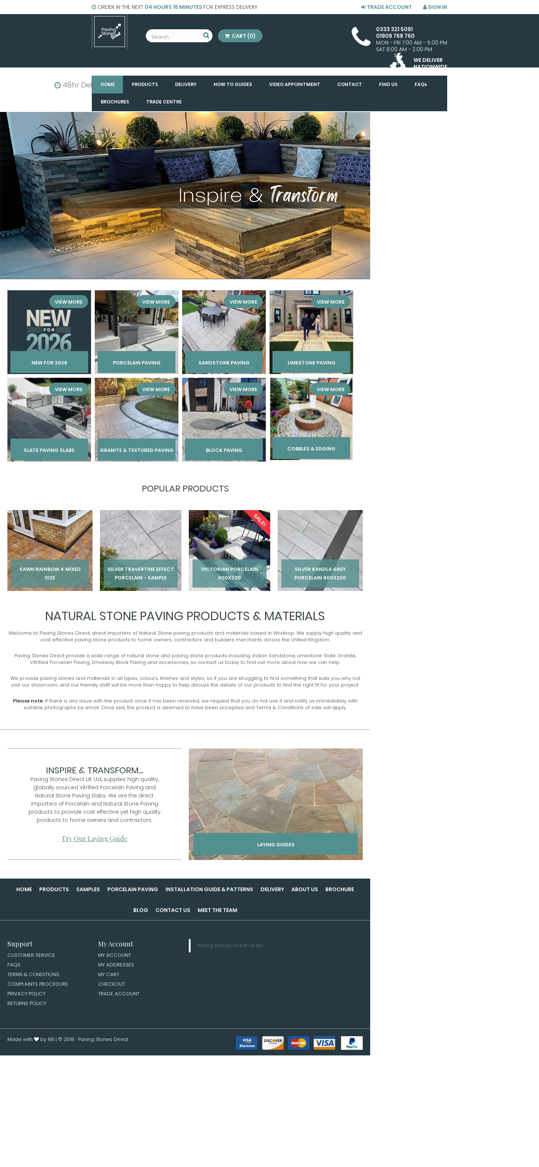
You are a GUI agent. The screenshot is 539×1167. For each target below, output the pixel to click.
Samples (88, 889)
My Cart (109, 975)
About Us (304, 889)
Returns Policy (27, 1005)
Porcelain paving (137, 363)
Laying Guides (276, 846)
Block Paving (224, 451)
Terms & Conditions (34, 975)
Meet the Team (217, 910)
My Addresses (116, 965)
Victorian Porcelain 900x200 (229, 573)
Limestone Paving (311, 363)
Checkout (111, 985)
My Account (115, 955)
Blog (140, 910)
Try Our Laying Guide (94, 838)
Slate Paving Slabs (49, 451)
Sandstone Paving (224, 363)
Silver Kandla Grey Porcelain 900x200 (320, 573)
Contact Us (172, 910)
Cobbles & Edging (311, 449)
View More (70, 300)
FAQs (14, 965)
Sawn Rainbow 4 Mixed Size (50, 573)
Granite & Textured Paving (137, 451)
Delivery (272, 889)
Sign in (435, 7)
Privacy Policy (27, 995)
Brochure (339, 889)
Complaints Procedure (38, 985)
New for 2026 (49, 363)
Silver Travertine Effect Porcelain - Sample (140, 573)
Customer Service (31, 955)
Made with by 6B (30, 1041)
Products (54, 889)
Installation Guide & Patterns (209, 889)
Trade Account (386, 7)
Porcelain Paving (132, 889)
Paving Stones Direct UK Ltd (230, 945)
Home (24, 889)
